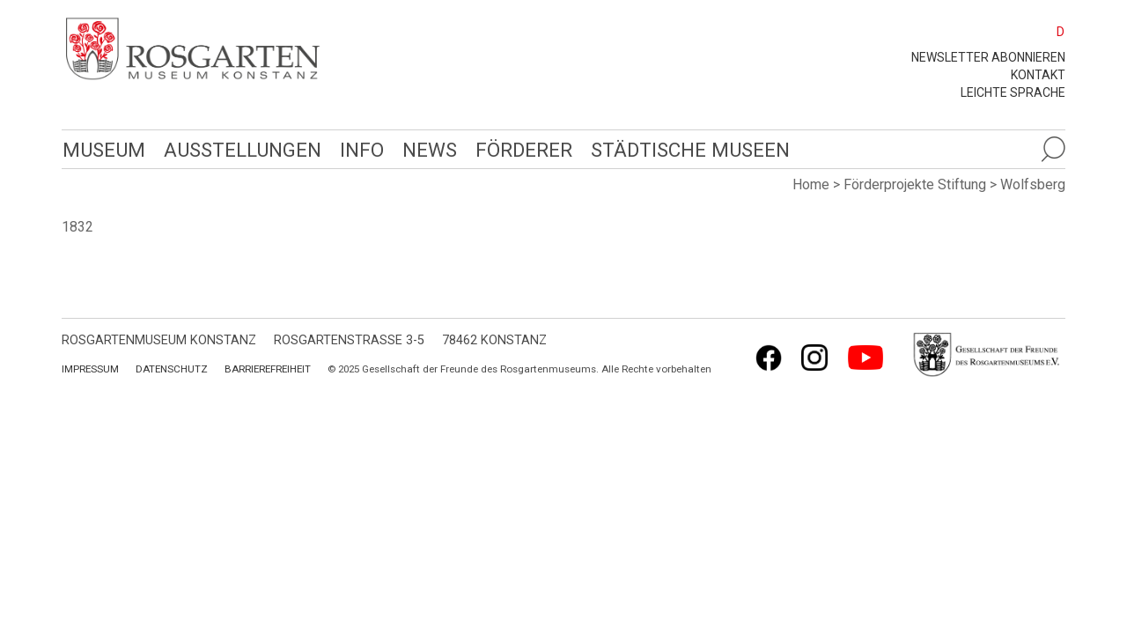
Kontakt (1038, 75)
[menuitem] (1052, 31)
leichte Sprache (1013, 92)
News (425, 149)
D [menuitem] (1060, 32)
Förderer (519, 149)
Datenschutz (172, 369)
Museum (103, 149)
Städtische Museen (684, 149)
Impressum (90, 369)
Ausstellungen (240, 149)
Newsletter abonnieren (988, 57)
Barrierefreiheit (268, 369)
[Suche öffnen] (1053, 148)
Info (357, 149)
